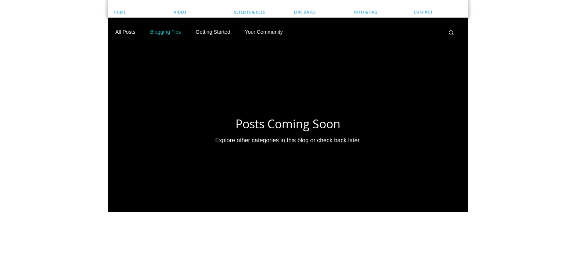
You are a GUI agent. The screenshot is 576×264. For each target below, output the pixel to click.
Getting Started (213, 32)
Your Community (264, 32)
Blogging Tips (165, 32)
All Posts (125, 32)
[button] (451, 33)
